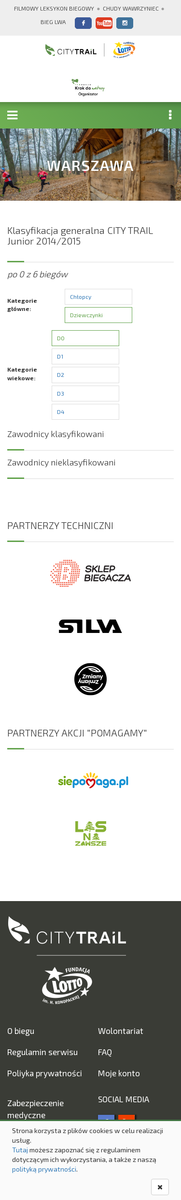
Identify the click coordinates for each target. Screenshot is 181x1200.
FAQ (105, 1052)
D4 (61, 411)
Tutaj (20, 1150)
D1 (60, 356)
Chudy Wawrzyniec (131, 8)
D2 (60, 374)
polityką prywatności (44, 1169)
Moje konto (119, 1073)
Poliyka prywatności (44, 1073)
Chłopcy (80, 296)
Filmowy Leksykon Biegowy (54, 8)
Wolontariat (120, 1030)
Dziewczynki (86, 314)
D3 (60, 393)
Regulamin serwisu (42, 1052)
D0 (61, 338)
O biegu (20, 1030)
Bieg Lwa (53, 21)
